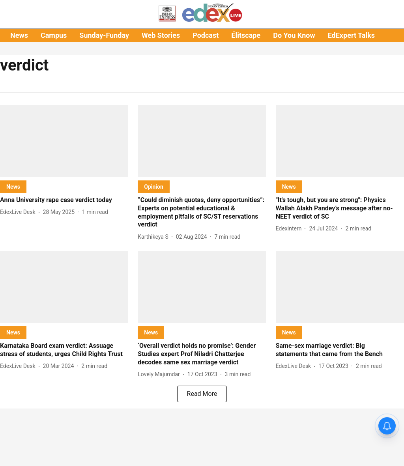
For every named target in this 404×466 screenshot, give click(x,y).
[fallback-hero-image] (64, 141)
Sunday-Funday (104, 35)
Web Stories (161, 35)
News (19, 35)
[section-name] (13, 186)
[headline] (64, 200)
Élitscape (245, 35)
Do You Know (294, 35)
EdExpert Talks (351, 35)
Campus (54, 35)
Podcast (206, 35)
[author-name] (19, 212)
